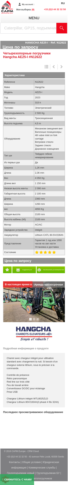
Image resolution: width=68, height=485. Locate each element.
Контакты (14, 462)
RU (63, 3)
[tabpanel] (34, 301)
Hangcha (34, 334)
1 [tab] (31, 320)
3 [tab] (38, 320)
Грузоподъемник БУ (48, 473)
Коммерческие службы (41, 467)
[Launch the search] (61, 28)
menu (34, 18)
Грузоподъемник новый (20, 473)
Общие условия (31, 462)
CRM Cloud (33, 451)
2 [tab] (34, 320)
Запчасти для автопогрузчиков (34, 478)
